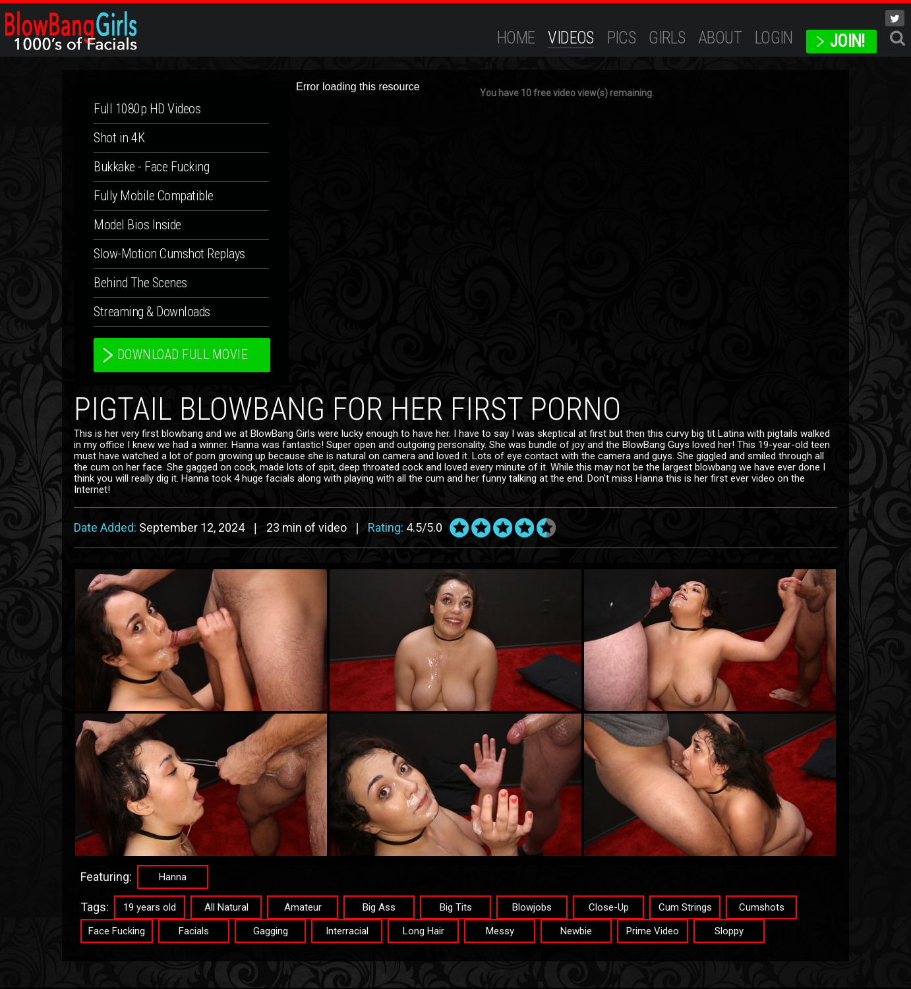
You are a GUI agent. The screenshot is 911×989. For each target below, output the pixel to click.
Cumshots (761, 909)
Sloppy (729, 932)
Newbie (576, 932)
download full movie (183, 356)
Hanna (173, 878)
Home (516, 37)
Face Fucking (116, 932)
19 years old (149, 909)
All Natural (226, 909)
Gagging (270, 932)
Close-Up (609, 909)
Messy (500, 932)
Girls (667, 37)
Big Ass (379, 909)
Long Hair (423, 932)
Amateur (303, 909)
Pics (621, 37)
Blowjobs (532, 909)
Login (774, 37)
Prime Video (652, 932)
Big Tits (456, 909)
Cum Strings (685, 909)
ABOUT (720, 37)
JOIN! (847, 41)
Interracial (347, 932)
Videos (570, 37)
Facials (194, 932)
